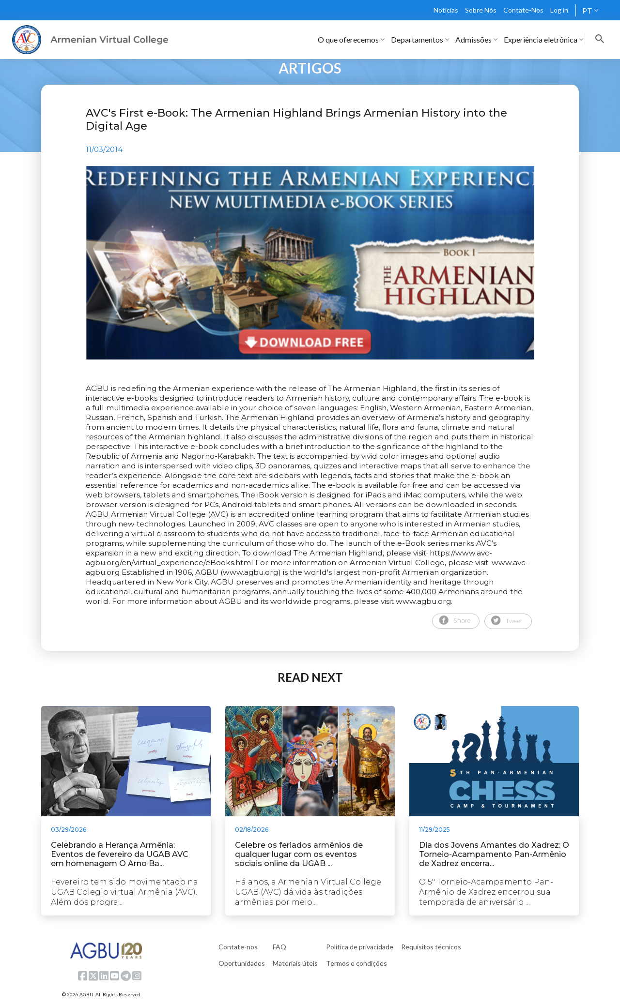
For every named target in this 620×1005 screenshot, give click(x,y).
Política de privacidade (359, 947)
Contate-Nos (523, 10)
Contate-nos (238, 947)
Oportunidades (241, 963)
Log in (559, 10)
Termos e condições (356, 963)
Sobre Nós (480, 10)
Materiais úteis (295, 963)
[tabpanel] (310, 263)
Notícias (446, 10)
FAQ (279, 947)
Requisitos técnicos (431, 947)
